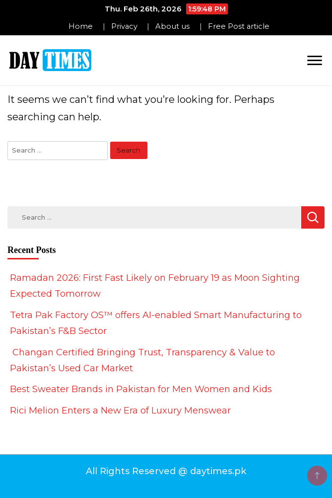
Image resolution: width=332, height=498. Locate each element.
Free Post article (238, 26)
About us (172, 26)
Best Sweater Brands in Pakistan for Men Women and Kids (141, 389)
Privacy (124, 26)
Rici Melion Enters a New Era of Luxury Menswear (120, 410)
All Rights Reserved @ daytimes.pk (166, 471)
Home (80, 26)
